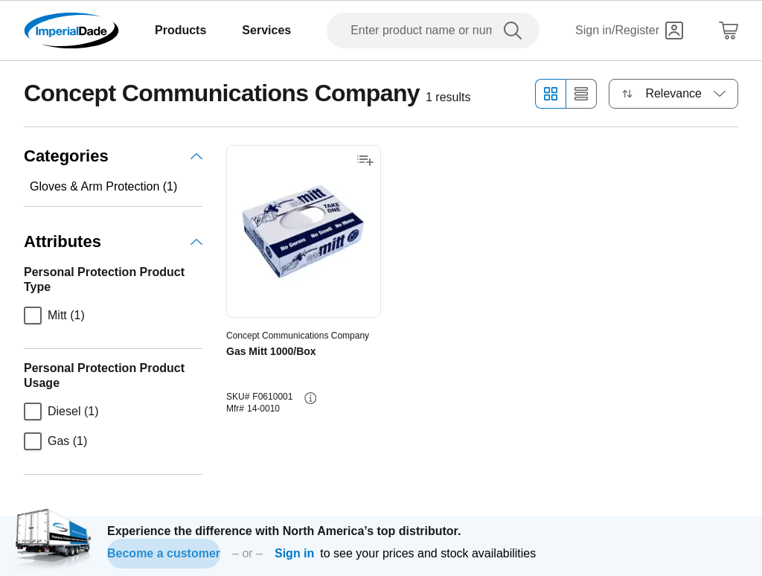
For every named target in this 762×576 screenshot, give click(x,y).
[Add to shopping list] (365, 161)
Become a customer (163, 553)
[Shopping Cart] (728, 30)
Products (180, 30)
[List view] (581, 94)
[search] (516, 30)
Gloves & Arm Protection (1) (103, 186)
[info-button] (310, 398)
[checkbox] (33, 315)
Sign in (294, 553)
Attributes (113, 241)
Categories (113, 156)
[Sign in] (629, 30)
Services (266, 30)
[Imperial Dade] (71, 30)
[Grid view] (550, 94)
